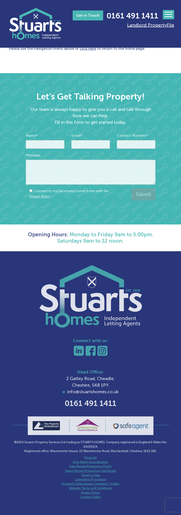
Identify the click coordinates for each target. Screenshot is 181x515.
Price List (90, 457)
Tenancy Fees (90, 475)
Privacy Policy (39, 206)
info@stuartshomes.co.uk (93, 391)
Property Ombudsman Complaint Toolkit (90, 483)
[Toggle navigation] (168, 14)
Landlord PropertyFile (150, 25)
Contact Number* (132, 145)
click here (88, 48)
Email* (77, 145)
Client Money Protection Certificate (90, 471)
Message (33, 165)
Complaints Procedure (90, 479)
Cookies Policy (90, 497)
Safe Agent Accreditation (90, 462)
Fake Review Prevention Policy (90, 466)
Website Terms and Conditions (90, 488)
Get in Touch (87, 15)
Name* (32, 145)
